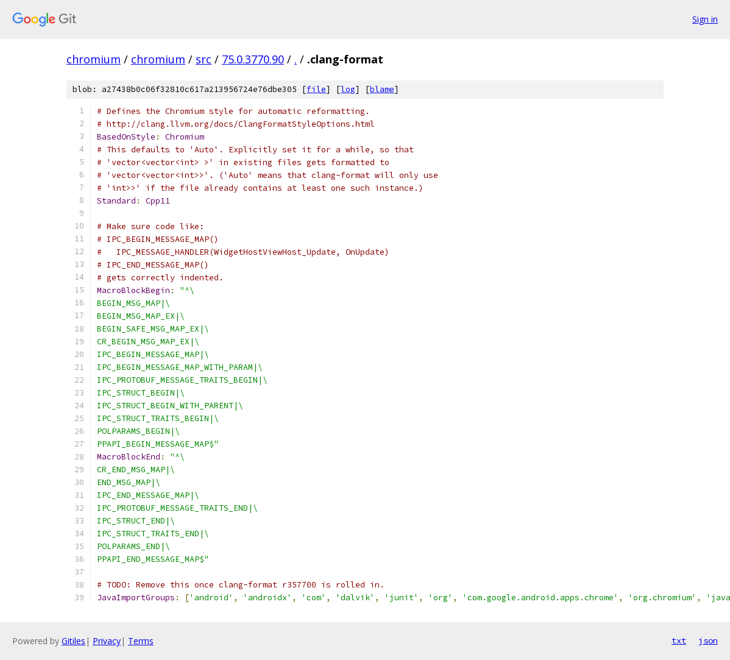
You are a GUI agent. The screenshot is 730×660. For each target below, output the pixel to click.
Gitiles (73, 641)
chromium (93, 59)
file (316, 89)
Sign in (705, 19)
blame (382, 89)
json (708, 640)
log (348, 89)
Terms (141, 641)
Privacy (107, 641)
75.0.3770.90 (253, 59)
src (203, 59)
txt (679, 640)
